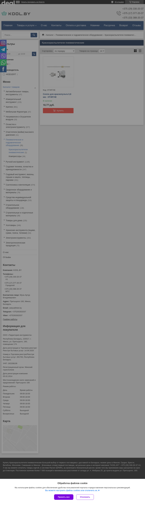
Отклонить (85, 497)
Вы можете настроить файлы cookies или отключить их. (71, 490)
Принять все (64, 497)
